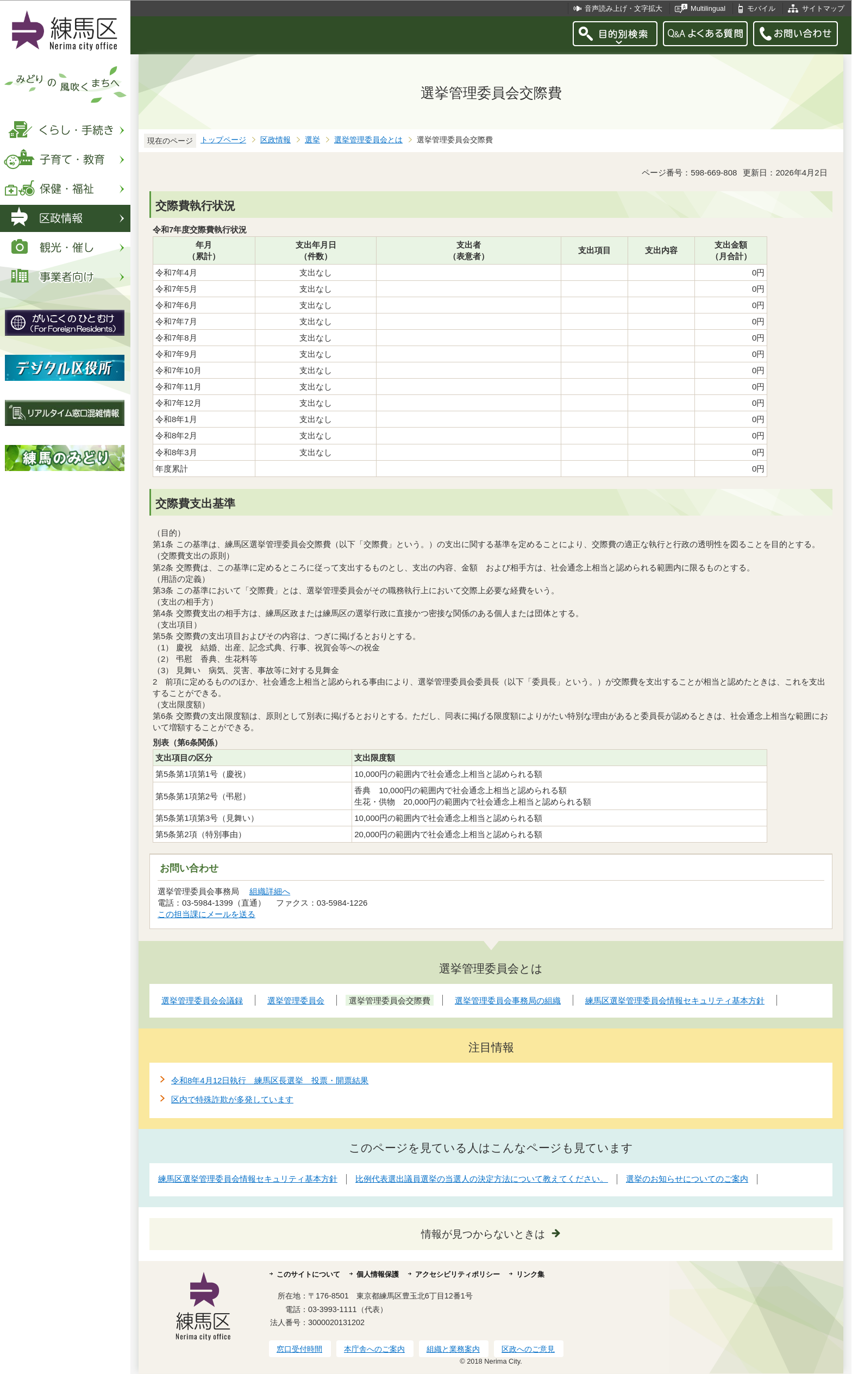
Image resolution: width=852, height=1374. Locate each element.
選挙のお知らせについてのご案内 (687, 1178)
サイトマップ (823, 8)
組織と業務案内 (453, 1349)
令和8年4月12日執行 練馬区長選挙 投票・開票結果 (269, 1080)
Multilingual (708, 8)
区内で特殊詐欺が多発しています (232, 1099)
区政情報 (275, 140)
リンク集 (530, 1274)
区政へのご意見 (528, 1349)
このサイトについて (308, 1274)
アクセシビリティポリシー (457, 1274)
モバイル (761, 8)
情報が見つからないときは (483, 1234)
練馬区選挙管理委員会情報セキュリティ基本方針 (247, 1178)
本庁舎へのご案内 (374, 1349)
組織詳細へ (269, 891)
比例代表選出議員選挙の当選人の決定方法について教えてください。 (481, 1178)
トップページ (223, 140)
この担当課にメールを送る (206, 914)
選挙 (312, 140)
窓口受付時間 (299, 1349)
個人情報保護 (377, 1274)
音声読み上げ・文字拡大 (623, 8)
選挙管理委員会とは (368, 140)
